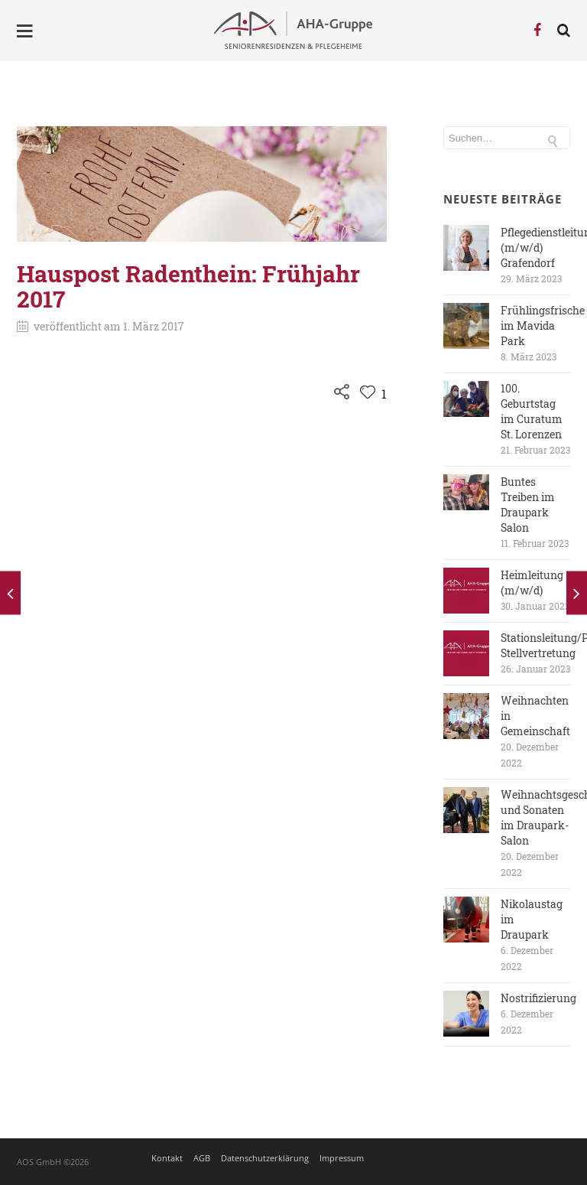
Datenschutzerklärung (265, 1158)
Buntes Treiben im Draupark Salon (528, 504)
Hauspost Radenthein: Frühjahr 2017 (188, 286)
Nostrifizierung (538, 998)
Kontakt (167, 1158)
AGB (201, 1158)
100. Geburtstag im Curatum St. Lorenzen (532, 411)
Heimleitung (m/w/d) (532, 582)
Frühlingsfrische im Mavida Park (543, 325)
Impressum (341, 1158)
